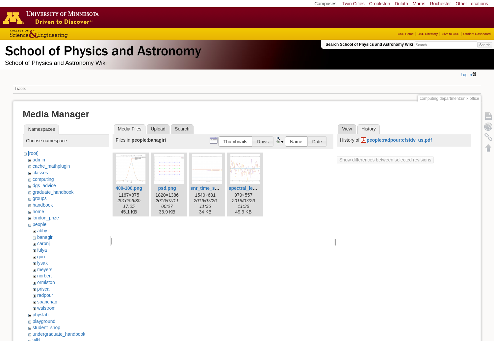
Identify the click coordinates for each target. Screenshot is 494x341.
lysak (42, 263)
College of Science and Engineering (59, 34)
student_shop (46, 327)
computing (43, 179)
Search (484, 45)
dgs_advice (44, 185)
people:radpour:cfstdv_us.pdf (399, 140)
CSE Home (405, 34)
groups (40, 198)
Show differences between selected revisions (385, 159)
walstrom (46, 308)
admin (39, 159)
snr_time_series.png (213, 188)
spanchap (47, 301)
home (38, 211)
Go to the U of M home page (52, 17)
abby (42, 230)
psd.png (167, 188)
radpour (45, 295)
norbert (44, 275)
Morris (419, 3)
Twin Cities (353, 3)
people (39, 224)
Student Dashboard (477, 34)
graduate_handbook (53, 192)
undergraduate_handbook (59, 334)
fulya (42, 250)
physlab (40, 314)
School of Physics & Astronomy (102, 49)
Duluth (401, 3)
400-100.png (129, 188)
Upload (158, 128)
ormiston (46, 282)
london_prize (46, 217)
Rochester (440, 3)
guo (41, 256)
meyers (44, 269)
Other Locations (471, 3)
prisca (43, 289)
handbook (43, 205)
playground (44, 321)
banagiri (45, 237)
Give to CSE (450, 34)
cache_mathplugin (51, 166)
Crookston (379, 3)
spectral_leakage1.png (253, 188)
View (347, 128)
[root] (33, 153)
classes (40, 172)
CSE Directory (428, 34)
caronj (43, 243)
